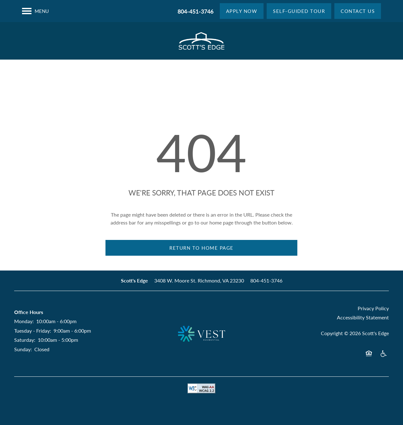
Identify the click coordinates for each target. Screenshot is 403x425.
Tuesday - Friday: (32, 330)
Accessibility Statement (363, 317)
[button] (242, 11)
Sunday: (23, 349)
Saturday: (24, 339)
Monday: (24, 321)
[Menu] (35, 11)
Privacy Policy (373, 308)
